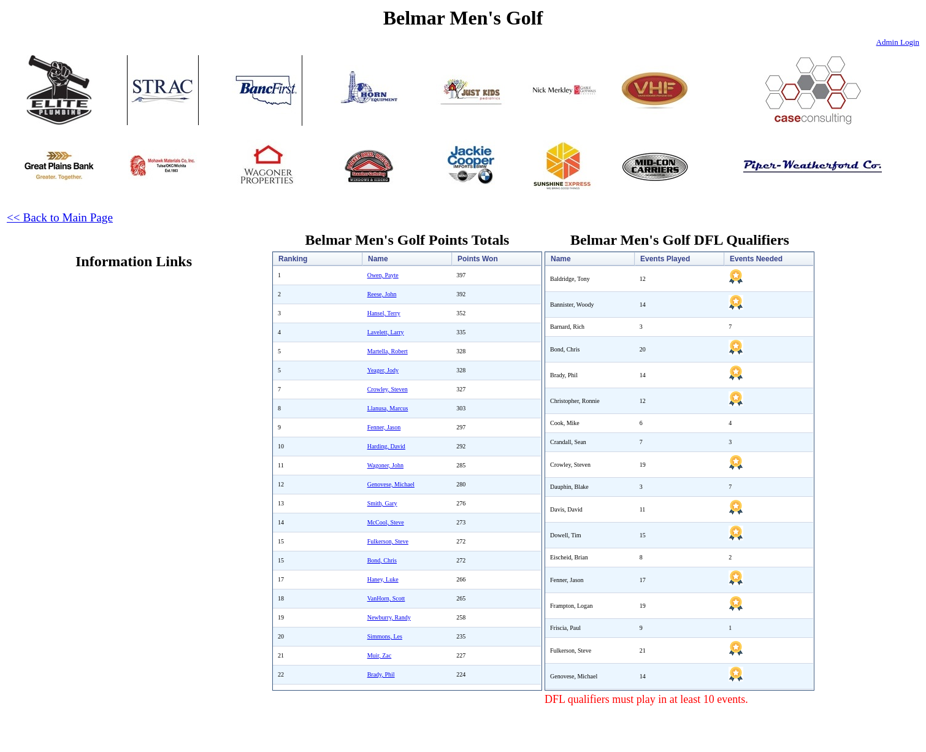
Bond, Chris (382, 560)
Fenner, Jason (384, 427)
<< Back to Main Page (60, 217)
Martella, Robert (387, 351)
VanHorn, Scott (386, 598)
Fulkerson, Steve (387, 541)
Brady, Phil (381, 674)
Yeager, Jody (383, 370)
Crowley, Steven (387, 389)
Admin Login (897, 42)
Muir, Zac (379, 655)
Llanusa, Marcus (387, 408)
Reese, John (382, 294)
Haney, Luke (383, 579)
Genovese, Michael (391, 484)
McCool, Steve (385, 522)
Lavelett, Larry (385, 332)
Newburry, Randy (389, 617)
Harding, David (386, 446)
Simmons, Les (384, 636)
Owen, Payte (383, 275)
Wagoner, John (385, 465)
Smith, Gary (382, 503)
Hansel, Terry (383, 313)
